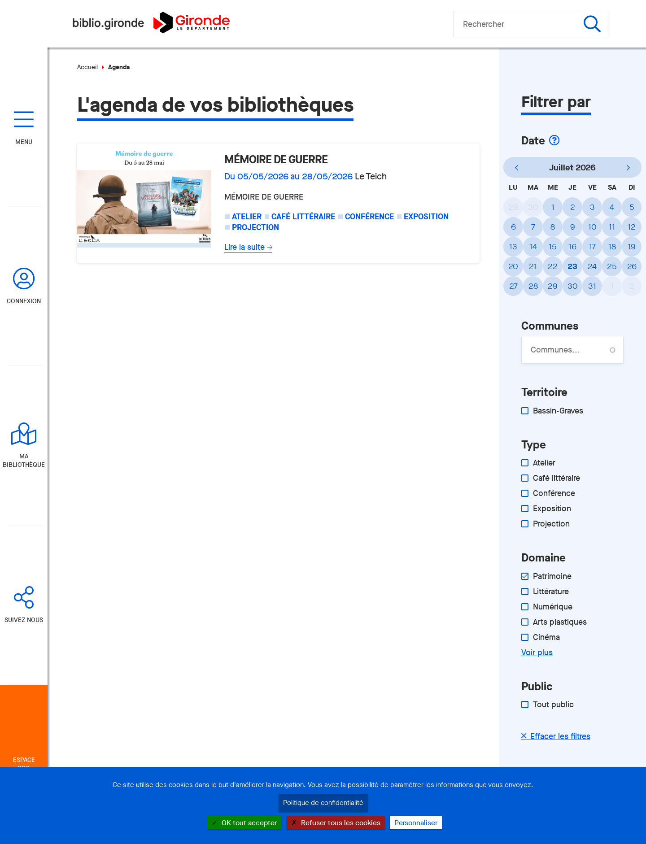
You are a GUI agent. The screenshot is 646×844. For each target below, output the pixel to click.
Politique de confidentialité (323, 802)
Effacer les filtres (560, 736)
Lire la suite (244, 247)
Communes (549, 325)
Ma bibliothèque (24, 460)
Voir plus (537, 652)
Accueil (87, 67)
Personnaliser (415, 822)
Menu (23, 142)
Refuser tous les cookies (335, 822)
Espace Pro (24, 764)
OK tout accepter (244, 822)
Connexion (24, 301)
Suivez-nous (23, 620)
